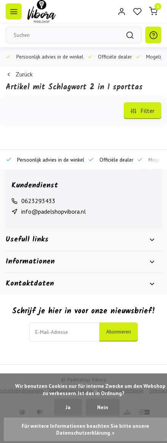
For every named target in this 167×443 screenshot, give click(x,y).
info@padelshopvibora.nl (53, 211)
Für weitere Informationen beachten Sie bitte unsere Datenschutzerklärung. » (86, 429)
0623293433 (38, 201)
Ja (68, 407)
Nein (102, 407)
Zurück (19, 74)
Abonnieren (118, 331)
